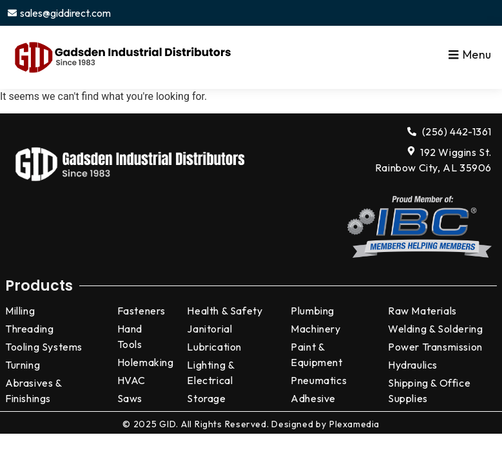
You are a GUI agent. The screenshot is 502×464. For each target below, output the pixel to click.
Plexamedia (354, 424)
